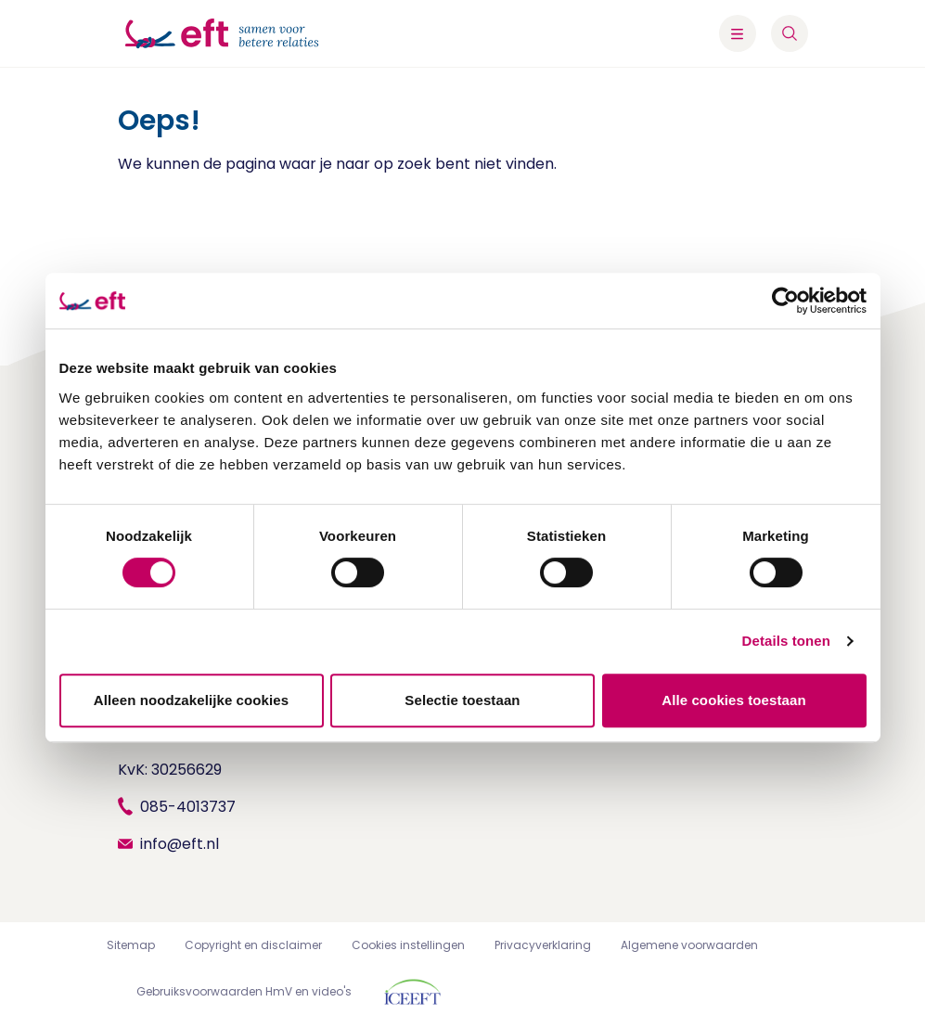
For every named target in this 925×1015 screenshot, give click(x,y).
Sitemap (131, 945)
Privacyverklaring (543, 945)
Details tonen (786, 641)
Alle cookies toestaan (734, 700)
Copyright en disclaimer (253, 945)
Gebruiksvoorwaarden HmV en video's (244, 991)
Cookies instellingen (408, 945)
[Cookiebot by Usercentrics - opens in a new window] (785, 301)
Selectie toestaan (462, 700)
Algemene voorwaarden (689, 945)
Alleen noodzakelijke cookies (191, 700)
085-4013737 (188, 806)
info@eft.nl (179, 843)
